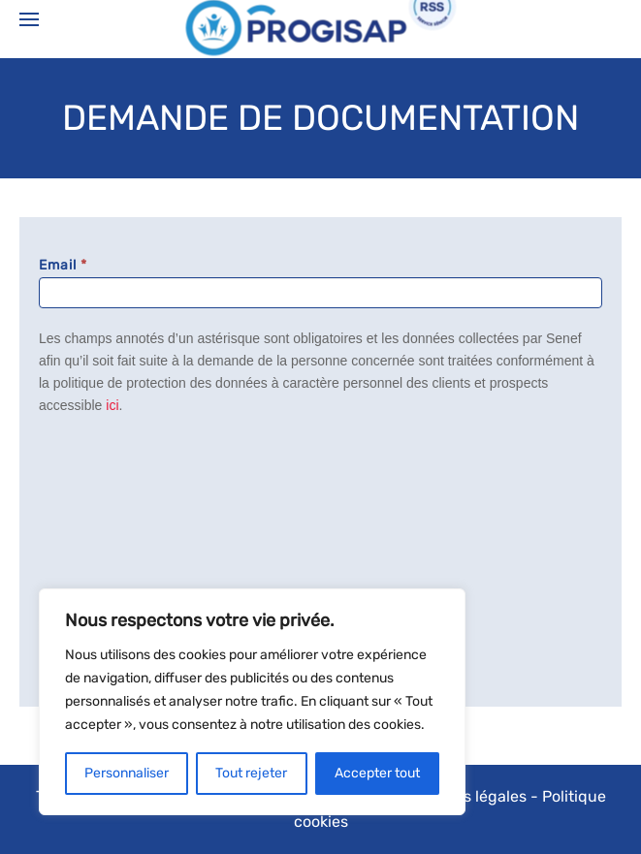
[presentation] (118, 505)
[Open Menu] (29, 19)
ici (112, 405)
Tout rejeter (251, 773)
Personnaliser (126, 773)
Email (63, 265)
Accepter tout (377, 773)
